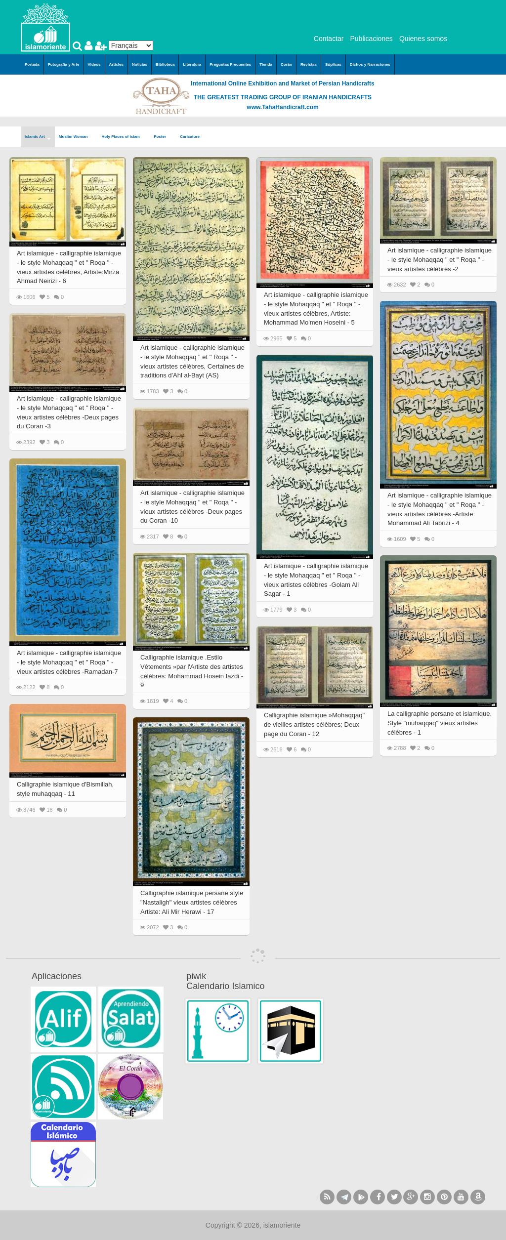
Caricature (190, 136)
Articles (116, 64)
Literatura (192, 64)
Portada (32, 64)
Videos (94, 64)
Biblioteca (165, 64)
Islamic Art (38, 137)
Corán (286, 64)
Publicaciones (371, 38)
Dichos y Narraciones (370, 64)
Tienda (265, 64)
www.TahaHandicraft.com (282, 107)
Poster (163, 137)
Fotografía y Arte (64, 64)
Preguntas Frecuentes (230, 64)
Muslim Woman (76, 137)
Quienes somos (423, 38)
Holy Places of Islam (124, 137)
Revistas (308, 64)
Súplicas (333, 64)
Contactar (329, 38)
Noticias (139, 64)
